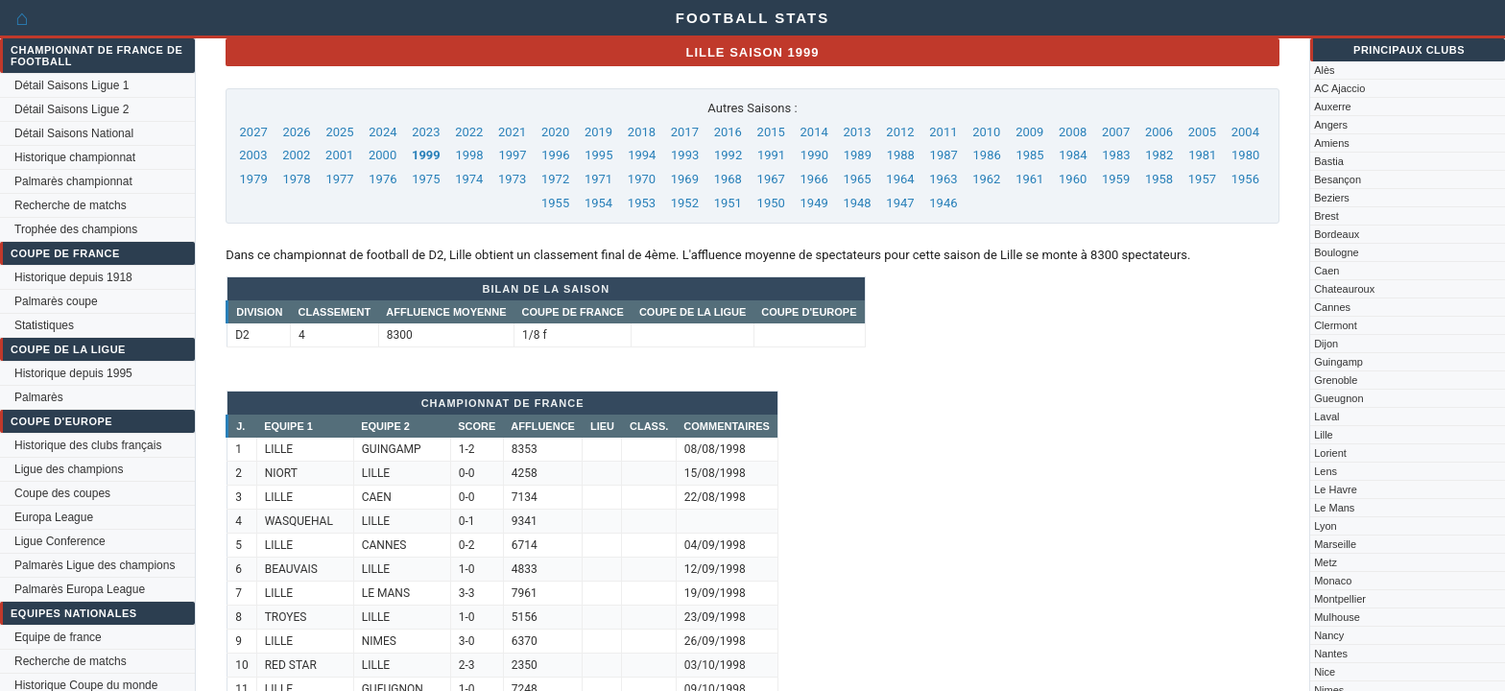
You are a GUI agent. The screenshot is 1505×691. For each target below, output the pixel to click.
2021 (512, 132)
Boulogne (1336, 252)
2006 (1159, 132)
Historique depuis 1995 (73, 373)
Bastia (1329, 161)
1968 (728, 179)
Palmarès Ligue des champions (94, 565)
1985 (1029, 155)
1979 (254, 179)
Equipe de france (58, 637)
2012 (900, 132)
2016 (728, 132)
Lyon (1325, 526)
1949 (814, 203)
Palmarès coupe (56, 301)
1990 (814, 155)
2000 (382, 155)
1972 (555, 179)
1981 (1202, 155)
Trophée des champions (75, 229)
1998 (469, 155)
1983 (1116, 155)
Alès (1324, 70)
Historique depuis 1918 (73, 277)
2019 (598, 132)
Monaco (1332, 580)
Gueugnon (1338, 398)
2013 (857, 132)
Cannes (1332, 307)
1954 (598, 203)
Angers (1331, 125)
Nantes (1331, 653)
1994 (642, 155)
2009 (1029, 132)
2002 (296, 155)
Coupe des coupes (62, 493)
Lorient (1330, 453)
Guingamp (1338, 362)
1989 (858, 155)
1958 (1159, 179)
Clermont (1335, 325)
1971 (598, 179)
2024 (382, 132)
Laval (1326, 416)
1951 (728, 203)
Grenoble (1335, 380)
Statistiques (44, 325)
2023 (426, 132)
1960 (1073, 179)
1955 (555, 203)
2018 (642, 132)
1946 (943, 203)
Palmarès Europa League (79, 589)
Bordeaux (1336, 234)
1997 (512, 155)
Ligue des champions (68, 469)
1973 (512, 179)
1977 (339, 179)
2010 (986, 132)
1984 (1073, 155)
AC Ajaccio (1339, 88)
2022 (469, 132)
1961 (1029, 179)
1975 (426, 179)
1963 (943, 179)
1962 (986, 179)
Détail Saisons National (73, 133)
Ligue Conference (60, 541)
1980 (1245, 155)
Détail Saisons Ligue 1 (71, 85)
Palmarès (38, 397)
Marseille (1335, 544)
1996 (555, 155)
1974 (469, 179)
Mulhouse (1337, 617)
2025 (339, 132)
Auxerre (1332, 106)
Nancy (1329, 635)
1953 (642, 203)
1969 (685, 179)
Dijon (1326, 343)
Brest (1326, 216)
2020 (555, 132)
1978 (296, 179)
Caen (1326, 270)
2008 (1073, 132)
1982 (1159, 155)
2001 (339, 155)
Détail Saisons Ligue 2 (71, 109)
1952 (685, 203)
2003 (253, 155)
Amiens (1332, 143)
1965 (857, 179)
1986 (987, 155)
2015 (771, 132)
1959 (1116, 179)
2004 (1245, 132)
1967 (771, 179)
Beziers (1332, 197)
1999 (426, 155)
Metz (1325, 562)
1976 (382, 179)
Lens (1325, 471)
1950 (771, 203)
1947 (900, 203)
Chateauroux (1344, 289)
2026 (296, 132)
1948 (857, 203)
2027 (254, 132)
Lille (1323, 435)
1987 (944, 155)
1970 (642, 179)
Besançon (1337, 179)
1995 (598, 155)
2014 (814, 132)
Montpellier (1340, 599)
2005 (1202, 132)
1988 (901, 155)
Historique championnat (74, 157)
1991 (771, 155)
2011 (943, 132)
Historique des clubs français (87, 445)
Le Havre (1335, 489)
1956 (1245, 179)
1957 (1202, 179)
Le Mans (1334, 507)
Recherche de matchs (70, 205)
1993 (685, 155)
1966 (814, 179)
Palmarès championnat (73, 181)
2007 (1116, 132)
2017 (685, 132)
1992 (728, 155)
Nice (1324, 672)
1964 (900, 179)
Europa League (53, 517)
